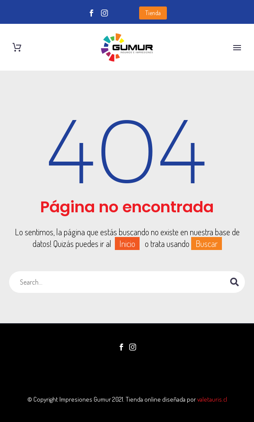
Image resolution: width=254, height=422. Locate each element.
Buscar (206, 243)
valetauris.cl (212, 399)
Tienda (153, 12)
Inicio (127, 243)
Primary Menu (237, 47)
